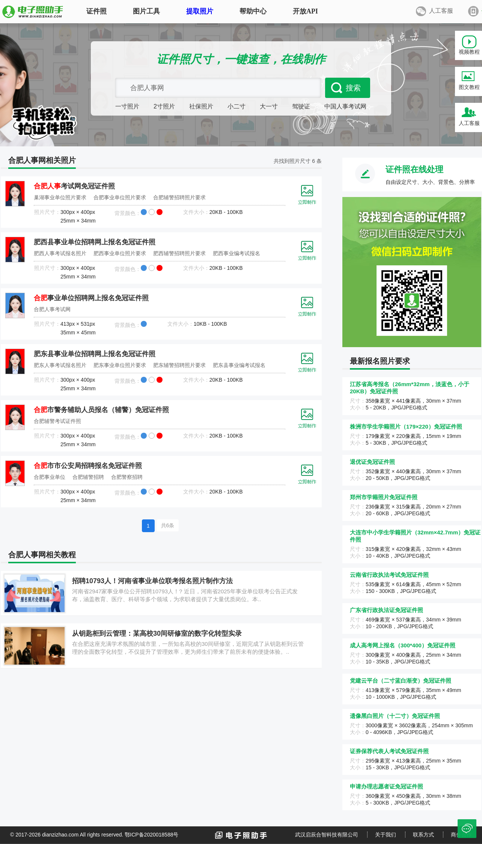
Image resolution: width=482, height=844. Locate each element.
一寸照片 (127, 106)
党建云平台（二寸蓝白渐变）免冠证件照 (400, 680)
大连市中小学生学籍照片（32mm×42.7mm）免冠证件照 (415, 536)
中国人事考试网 (345, 106)
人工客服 (469, 123)
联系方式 (423, 835)
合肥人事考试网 (52, 309)
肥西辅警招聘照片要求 (179, 253)
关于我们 (385, 835)
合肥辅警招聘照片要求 (179, 197)
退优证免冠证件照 (372, 462)
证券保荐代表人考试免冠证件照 (389, 751)
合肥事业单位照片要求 (119, 197)
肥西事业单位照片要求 (119, 253)
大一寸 (269, 106)
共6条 (168, 525)
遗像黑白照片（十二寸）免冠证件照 (395, 716)
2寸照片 (164, 106)
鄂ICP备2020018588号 (151, 835)
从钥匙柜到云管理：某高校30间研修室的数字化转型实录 (157, 633)
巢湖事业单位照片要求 (60, 197)
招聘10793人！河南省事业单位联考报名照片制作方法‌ (152, 581)
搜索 (353, 88)
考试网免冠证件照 (74, 186)
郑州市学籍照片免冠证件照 (383, 497)
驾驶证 (301, 106)
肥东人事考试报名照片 (60, 365)
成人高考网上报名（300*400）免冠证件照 (402, 645)
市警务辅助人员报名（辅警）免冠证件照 (101, 410)
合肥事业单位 (49, 477)
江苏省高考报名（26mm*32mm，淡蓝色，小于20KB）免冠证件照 (409, 387)
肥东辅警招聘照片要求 (179, 365)
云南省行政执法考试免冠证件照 (389, 575)
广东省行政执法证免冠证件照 (386, 610)
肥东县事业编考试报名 (239, 365)
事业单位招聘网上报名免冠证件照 (91, 298)
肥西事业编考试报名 (236, 253)
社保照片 (201, 106)
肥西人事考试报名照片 (60, 253)
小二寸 (236, 106)
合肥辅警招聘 (88, 477)
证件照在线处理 (414, 169)
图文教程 (469, 87)
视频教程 (469, 52)
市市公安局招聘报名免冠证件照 (88, 465)
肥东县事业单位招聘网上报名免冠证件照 (94, 354)
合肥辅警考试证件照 (57, 421)
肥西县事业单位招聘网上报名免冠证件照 (94, 242)
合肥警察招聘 (127, 477)
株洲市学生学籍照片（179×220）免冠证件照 (406, 426)
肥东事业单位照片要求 (119, 365)
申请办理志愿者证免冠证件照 (386, 786)
